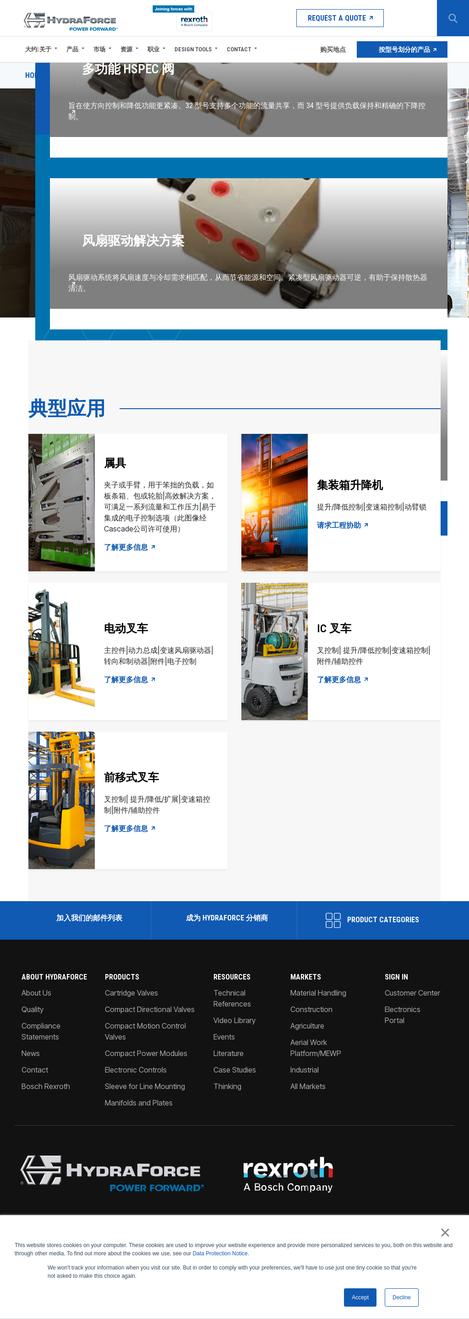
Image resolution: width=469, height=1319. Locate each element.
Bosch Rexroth (46, 1086)
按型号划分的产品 (402, 49)
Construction (311, 1009)
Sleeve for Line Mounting (145, 1086)
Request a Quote (340, 18)
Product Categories (372, 920)
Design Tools (193, 49)
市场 (99, 49)
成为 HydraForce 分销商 (226, 918)
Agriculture (307, 1025)
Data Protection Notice (220, 1254)
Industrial (304, 1069)
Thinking (227, 1086)
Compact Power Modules (146, 1053)
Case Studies (234, 1069)
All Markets (308, 1086)
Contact (239, 49)
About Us (36, 992)
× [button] (445, 1233)
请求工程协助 (343, 525)
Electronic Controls (136, 1069)
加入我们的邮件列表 (88, 918)
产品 (72, 49)
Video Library (234, 1020)
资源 (126, 49)
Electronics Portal (402, 1015)
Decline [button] (402, 1297)
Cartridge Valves (131, 992)
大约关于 (38, 49)
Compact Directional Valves (150, 1009)
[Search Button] (453, 18)
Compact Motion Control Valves (145, 1031)
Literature (228, 1053)
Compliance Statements (41, 1031)
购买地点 (332, 49)
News (31, 1053)
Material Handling (318, 992)
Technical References (232, 998)
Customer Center (412, 992)
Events (224, 1036)
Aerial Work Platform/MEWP (315, 1048)
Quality (33, 1009)
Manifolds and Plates (139, 1102)
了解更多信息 (130, 547)
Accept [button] (360, 1297)
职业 (153, 49)
